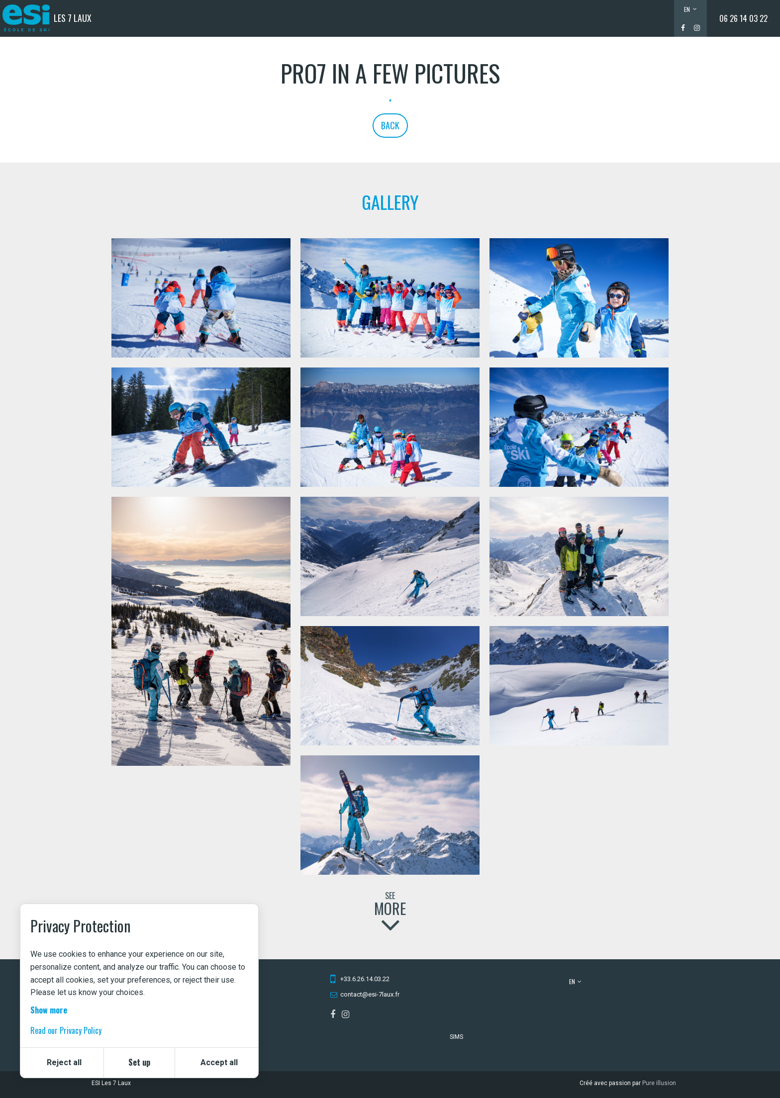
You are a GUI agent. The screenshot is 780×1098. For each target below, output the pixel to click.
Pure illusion (659, 1083)
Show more (48, 1010)
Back (390, 125)
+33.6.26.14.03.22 (365, 979)
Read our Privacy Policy (65, 1030)
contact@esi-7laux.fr (369, 994)
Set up (139, 1062)
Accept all (219, 1062)
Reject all (64, 1062)
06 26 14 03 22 (743, 18)
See (390, 909)
